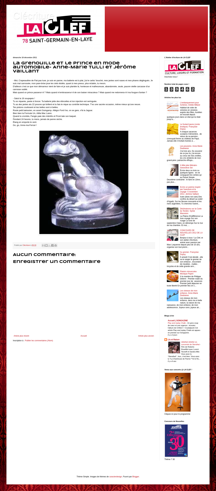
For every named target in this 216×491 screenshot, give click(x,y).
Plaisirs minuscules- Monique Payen (188, 272)
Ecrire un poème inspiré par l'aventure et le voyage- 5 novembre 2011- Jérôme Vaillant (190, 190)
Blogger (135, 477)
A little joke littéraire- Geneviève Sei (188, 166)
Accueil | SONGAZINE (178, 320)
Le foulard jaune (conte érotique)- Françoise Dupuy (190, 126)
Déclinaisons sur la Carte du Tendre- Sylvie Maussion (190, 211)
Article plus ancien (146, 336)
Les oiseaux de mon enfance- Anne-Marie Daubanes (189, 293)
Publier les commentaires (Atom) (39, 340)
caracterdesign (115, 477)
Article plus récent (21, 336)
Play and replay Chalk (177, 323)
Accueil (84, 336)
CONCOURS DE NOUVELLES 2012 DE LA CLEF (191, 232)
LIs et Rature (174, 339)
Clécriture (33, 15)
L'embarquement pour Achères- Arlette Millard (190, 104)
